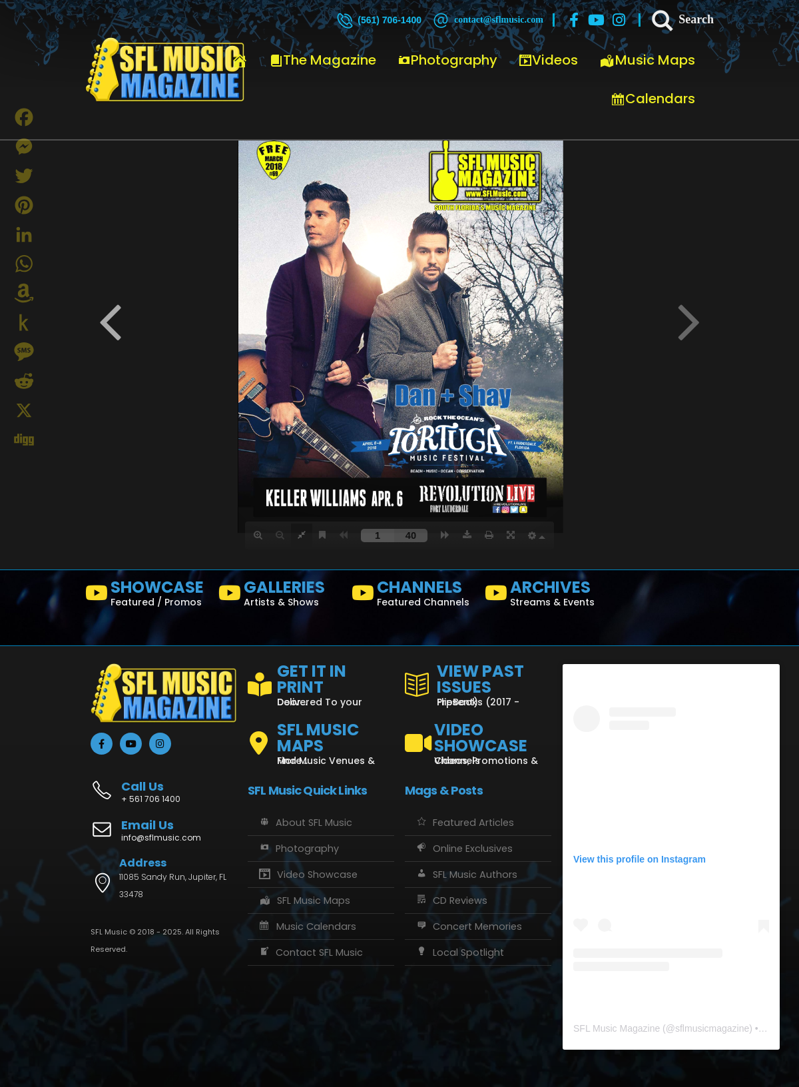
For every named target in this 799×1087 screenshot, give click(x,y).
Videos (548, 60)
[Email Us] (164, 832)
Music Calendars (307, 926)
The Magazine (323, 60)
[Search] (682, 20)
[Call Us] (164, 785)
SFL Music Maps (304, 900)
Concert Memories (468, 926)
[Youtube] (596, 20)
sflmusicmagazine (712, 1028)
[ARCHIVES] (546, 596)
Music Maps (647, 60)
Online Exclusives (464, 848)
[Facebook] (574, 20)
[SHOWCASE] (146, 596)
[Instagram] (619, 20)
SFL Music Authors (466, 874)
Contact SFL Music (310, 952)
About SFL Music (305, 822)
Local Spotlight (459, 952)
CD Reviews (451, 900)
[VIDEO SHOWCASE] (478, 738)
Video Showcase (308, 874)
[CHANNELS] (413, 596)
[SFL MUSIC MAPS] (321, 738)
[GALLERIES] (279, 596)
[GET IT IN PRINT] (321, 682)
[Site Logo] (165, 70)
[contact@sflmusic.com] (487, 20)
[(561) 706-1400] (378, 20)
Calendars (653, 98)
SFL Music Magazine (616, 1028)
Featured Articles (464, 822)
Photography (447, 60)
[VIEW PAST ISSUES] (478, 682)
